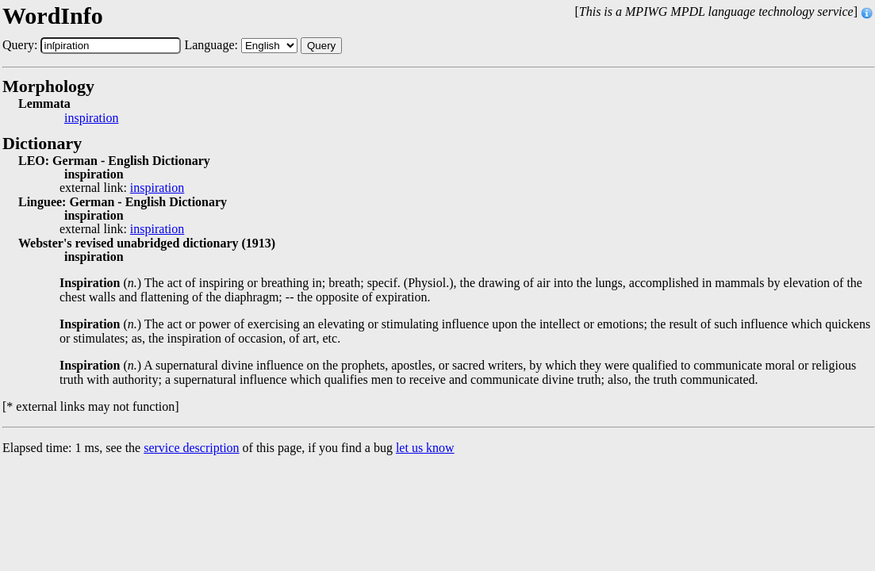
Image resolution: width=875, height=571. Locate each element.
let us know (425, 447)
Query (321, 46)
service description (191, 447)
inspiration (91, 118)
